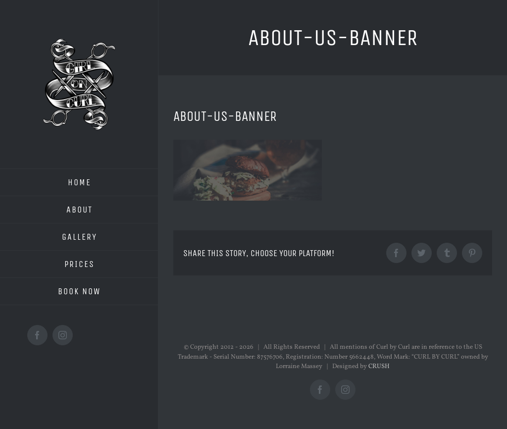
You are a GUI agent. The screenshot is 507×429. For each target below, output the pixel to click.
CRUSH (379, 366)
